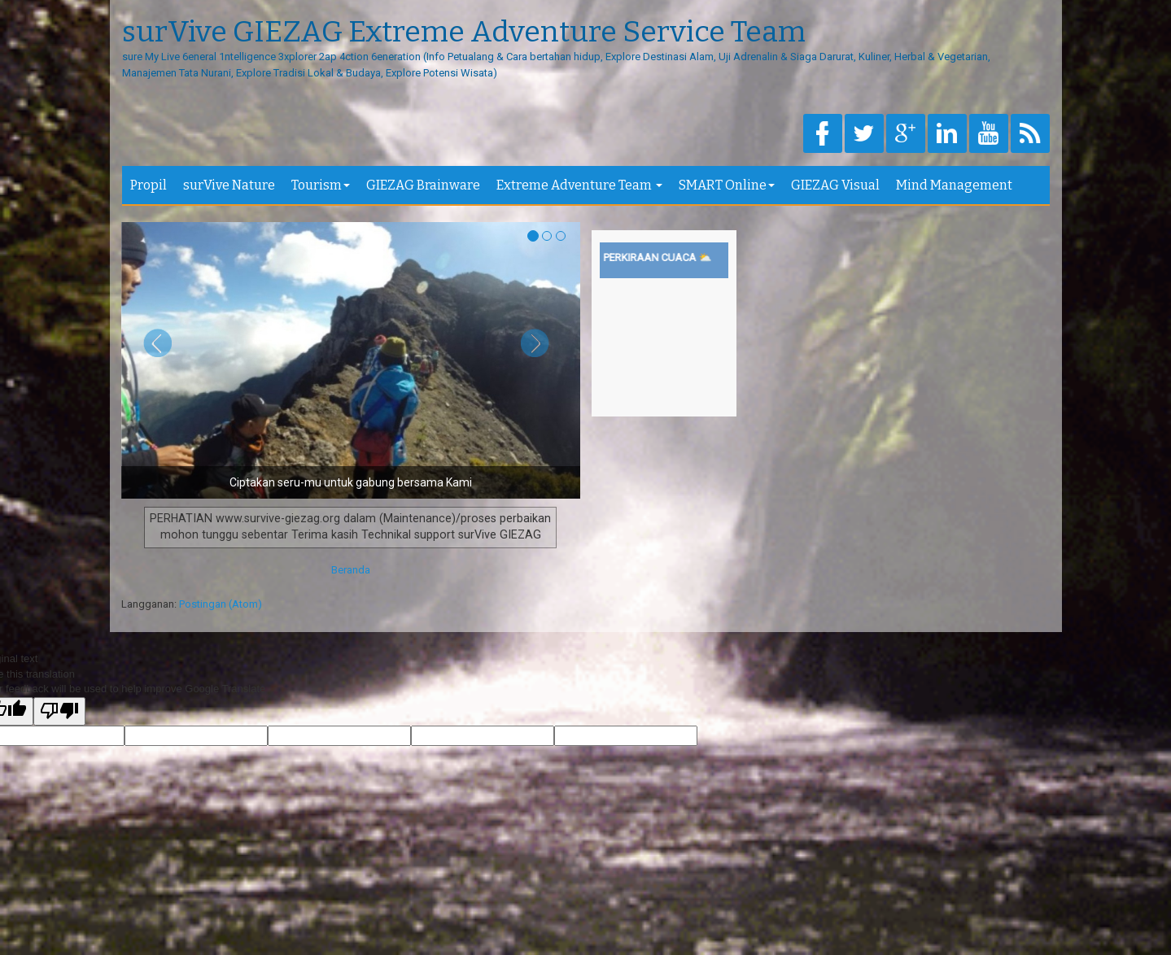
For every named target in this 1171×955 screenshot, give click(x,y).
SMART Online (727, 185)
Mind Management (954, 185)
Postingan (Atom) (220, 604)
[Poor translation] (59, 711)
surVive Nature (229, 185)
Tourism (320, 185)
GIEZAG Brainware (423, 185)
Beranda (350, 570)
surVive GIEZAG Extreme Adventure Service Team (464, 32)
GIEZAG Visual (835, 185)
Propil (148, 185)
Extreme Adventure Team (579, 185)
